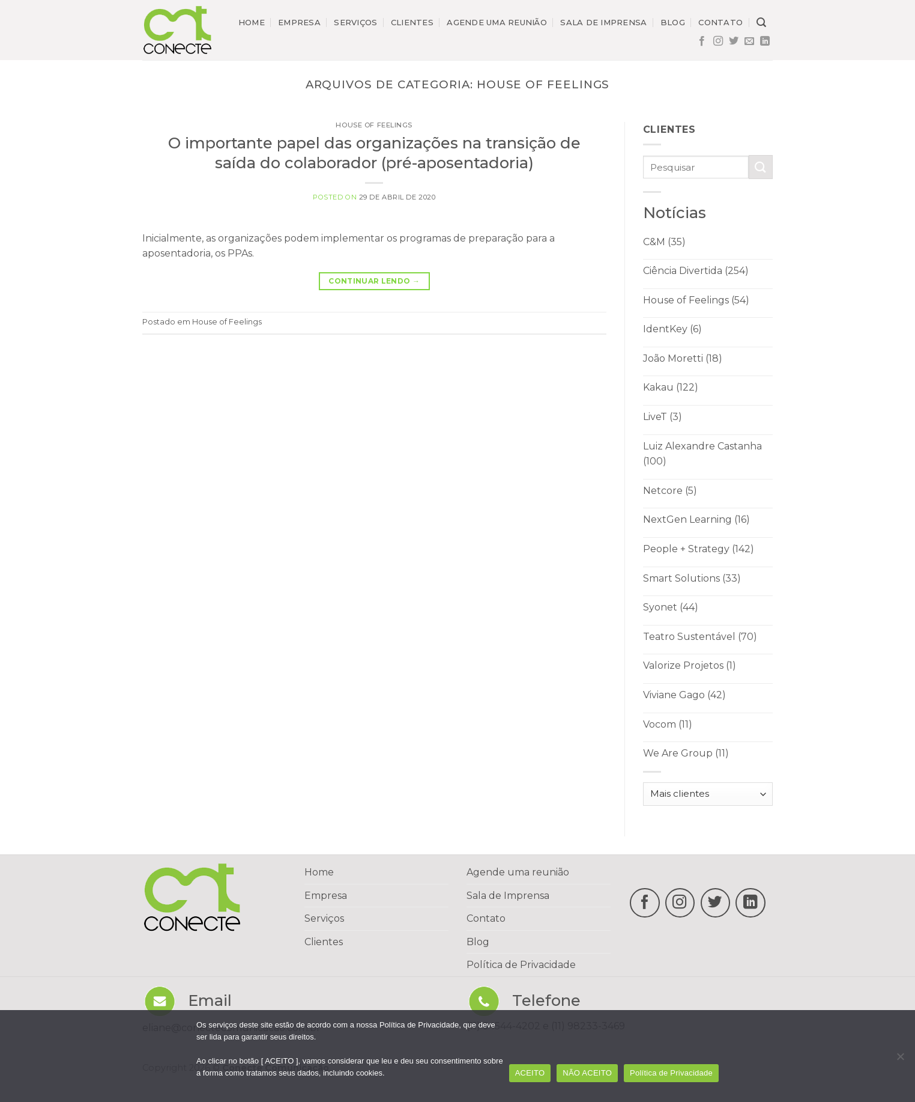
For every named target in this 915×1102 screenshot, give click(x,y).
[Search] (761, 22)
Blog (672, 22)
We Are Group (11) (686, 753)
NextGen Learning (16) (696, 519)
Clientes (412, 22)
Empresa (299, 22)
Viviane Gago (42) (684, 695)
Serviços (355, 22)
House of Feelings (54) (696, 300)
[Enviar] (761, 166)
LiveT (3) (662, 416)
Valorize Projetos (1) (689, 665)
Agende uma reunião (497, 22)
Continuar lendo (374, 281)
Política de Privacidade (521, 964)
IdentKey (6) (672, 329)
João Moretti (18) (682, 358)
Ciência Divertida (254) (696, 270)
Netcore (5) (670, 490)
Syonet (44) (670, 607)
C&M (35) (664, 242)
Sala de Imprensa (508, 895)
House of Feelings (374, 125)
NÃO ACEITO (587, 1072)
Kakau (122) (670, 387)
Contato (720, 22)
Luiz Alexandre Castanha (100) (702, 453)
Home (251, 22)
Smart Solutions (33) (692, 578)
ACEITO (530, 1072)
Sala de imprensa (603, 22)
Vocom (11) (667, 724)
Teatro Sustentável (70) (700, 636)
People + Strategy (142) (698, 549)
